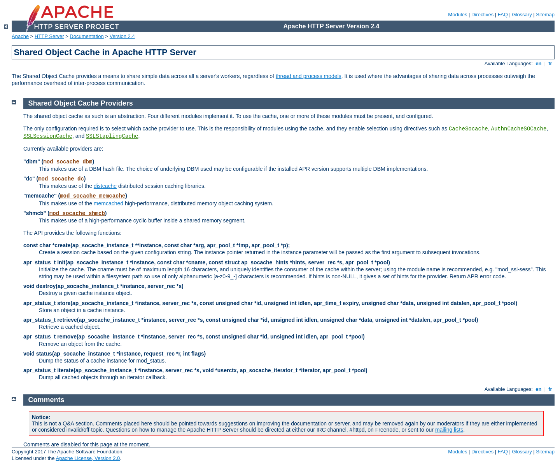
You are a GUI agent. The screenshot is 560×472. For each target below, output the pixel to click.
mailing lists (449, 430)
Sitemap (545, 14)
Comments (46, 400)
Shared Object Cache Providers (80, 103)
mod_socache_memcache (92, 196)
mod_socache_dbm (67, 162)
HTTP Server (49, 36)
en (538, 63)
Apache (20, 36)
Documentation (86, 36)
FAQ (503, 14)
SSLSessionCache (47, 136)
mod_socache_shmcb (77, 213)
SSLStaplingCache (112, 136)
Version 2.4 (122, 36)
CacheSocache (468, 129)
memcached (108, 203)
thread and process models (308, 76)
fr (550, 63)
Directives (482, 14)
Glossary (522, 14)
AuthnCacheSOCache (519, 129)
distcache (105, 186)
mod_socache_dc (61, 179)
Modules (457, 14)
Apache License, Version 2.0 (88, 458)
